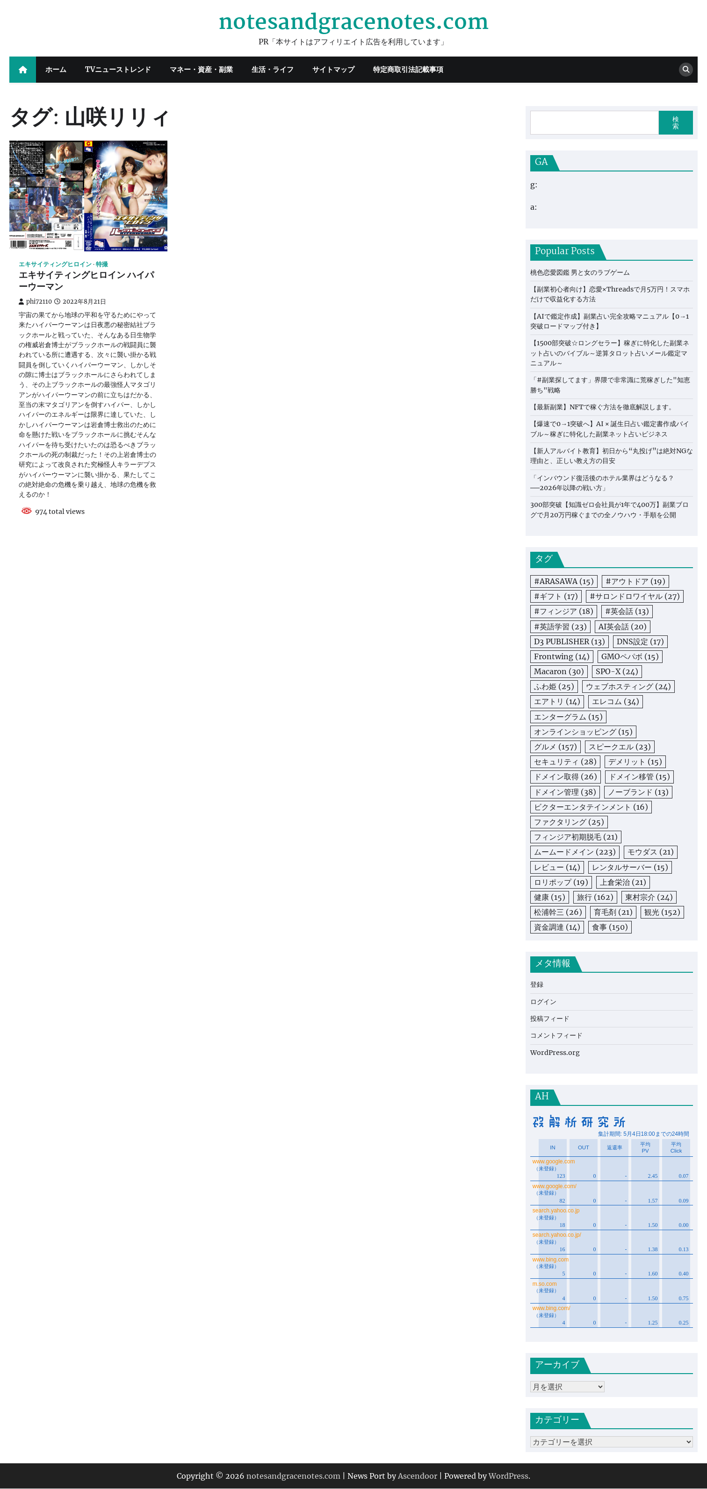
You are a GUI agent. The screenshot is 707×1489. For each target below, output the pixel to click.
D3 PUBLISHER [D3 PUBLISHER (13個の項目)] (569, 641)
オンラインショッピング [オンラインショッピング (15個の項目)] (583, 731)
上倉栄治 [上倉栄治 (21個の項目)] (623, 882)
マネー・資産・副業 (201, 69)
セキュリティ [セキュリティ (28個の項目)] (565, 761)
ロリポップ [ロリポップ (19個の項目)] (561, 882)
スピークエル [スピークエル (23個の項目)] (620, 746)
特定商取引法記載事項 (408, 69)
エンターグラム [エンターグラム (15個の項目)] (568, 716)
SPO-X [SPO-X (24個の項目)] (617, 671)
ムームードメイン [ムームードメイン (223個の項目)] (575, 851)
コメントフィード (556, 1035)
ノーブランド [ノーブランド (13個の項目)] (638, 792)
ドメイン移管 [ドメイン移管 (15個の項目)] (639, 776)
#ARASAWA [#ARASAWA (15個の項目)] (564, 581)
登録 (536, 984)
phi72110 (35, 301)
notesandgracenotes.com (353, 23)
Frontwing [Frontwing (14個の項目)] (562, 656)
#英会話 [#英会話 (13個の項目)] (627, 611)
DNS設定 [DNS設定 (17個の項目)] (640, 641)
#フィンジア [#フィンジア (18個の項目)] (563, 611)
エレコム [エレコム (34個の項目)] (615, 701)
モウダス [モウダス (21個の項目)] (651, 851)
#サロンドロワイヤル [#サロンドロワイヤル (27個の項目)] (635, 596)
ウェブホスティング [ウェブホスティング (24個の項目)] (628, 686)
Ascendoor (417, 1476)
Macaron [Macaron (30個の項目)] (559, 671)
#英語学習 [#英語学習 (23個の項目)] (560, 626)
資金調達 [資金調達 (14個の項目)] (557, 927)
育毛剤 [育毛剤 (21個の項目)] (613, 912)
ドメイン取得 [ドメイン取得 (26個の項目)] (565, 776)
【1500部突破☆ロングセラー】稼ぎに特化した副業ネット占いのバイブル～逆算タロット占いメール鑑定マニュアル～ (609, 353)
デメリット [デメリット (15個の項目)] (635, 761)
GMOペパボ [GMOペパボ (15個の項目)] (630, 656)
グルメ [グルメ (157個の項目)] (555, 746)
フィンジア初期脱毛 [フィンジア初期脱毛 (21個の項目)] (576, 836)
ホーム (55, 69)
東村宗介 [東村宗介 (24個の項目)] (649, 897)
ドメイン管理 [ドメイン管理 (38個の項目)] (565, 792)
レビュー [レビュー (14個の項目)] (557, 867)
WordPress (508, 1476)
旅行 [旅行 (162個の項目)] (595, 897)
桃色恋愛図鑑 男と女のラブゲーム (580, 272)
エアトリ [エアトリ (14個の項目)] (557, 701)
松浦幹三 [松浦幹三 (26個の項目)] (558, 912)
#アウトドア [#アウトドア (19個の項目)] (635, 581)
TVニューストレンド (118, 69)
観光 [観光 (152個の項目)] (662, 912)
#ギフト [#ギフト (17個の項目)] (556, 596)
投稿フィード (550, 1018)
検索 (675, 122)
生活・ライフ (273, 69)
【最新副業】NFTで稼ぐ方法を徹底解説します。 (602, 407)
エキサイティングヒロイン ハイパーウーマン (86, 281)
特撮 (102, 264)
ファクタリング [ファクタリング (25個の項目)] (569, 821)
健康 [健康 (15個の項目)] (549, 897)
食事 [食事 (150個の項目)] (610, 927)
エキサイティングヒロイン (55, 264)
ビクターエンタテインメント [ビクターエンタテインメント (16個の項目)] (591, 807)
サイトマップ (333, 69)
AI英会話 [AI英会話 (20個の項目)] (623, 626)
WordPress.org (555, 1052)
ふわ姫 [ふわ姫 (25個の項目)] (554, 686)
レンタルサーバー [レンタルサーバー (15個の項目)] (630, 867)
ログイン (543, 1001)
